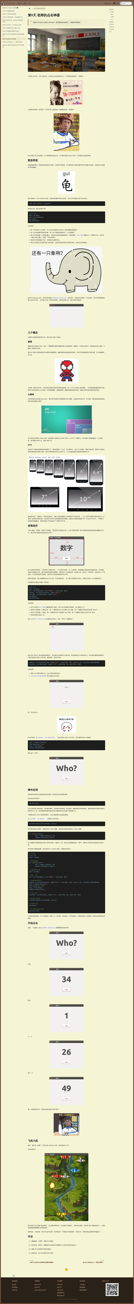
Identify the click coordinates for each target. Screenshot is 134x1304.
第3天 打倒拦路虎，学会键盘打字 (13, 17)
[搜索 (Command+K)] (126, 3)
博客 (25, 3)
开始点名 (111, 27)
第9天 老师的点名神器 (9, 39)
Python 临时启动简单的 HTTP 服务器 (13, 46)
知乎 (59, 1287)
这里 (67, 1145)
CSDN (59, 1284)
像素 (112, 14)
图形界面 (111, 9)
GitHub (38, 1284)
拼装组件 (111, 22)
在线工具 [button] (107, 3)
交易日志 (14, 1290)
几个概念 (111, 12)
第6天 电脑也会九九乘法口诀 (11, 28)
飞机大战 (111, 29)
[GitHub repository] (114, 3)
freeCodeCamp (40, 1290)
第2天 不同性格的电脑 (9, 14)
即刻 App (60, 1295)
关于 (29, 3)
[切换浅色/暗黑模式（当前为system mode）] (117, 3)
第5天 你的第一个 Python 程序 (12, 25)
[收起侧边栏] (13, 1275)
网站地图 (83, 1290)
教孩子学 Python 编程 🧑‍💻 (10, 8)
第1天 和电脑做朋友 (9, 11)
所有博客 (14, 1287)
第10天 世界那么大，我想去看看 (12, 42)
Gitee (37, 1287)
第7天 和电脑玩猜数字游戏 (11, 31)
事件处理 (111, 24)
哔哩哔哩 (60, 1293)
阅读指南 (82, 1287)
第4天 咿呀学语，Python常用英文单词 (13, 21)
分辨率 (112, 17)
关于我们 (82, 1284)
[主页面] (29, 8)
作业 (110, 32)
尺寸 (112, 19)
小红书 (60, 1290)
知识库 (19, 3)
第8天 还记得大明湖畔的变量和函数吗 (13, 35)
